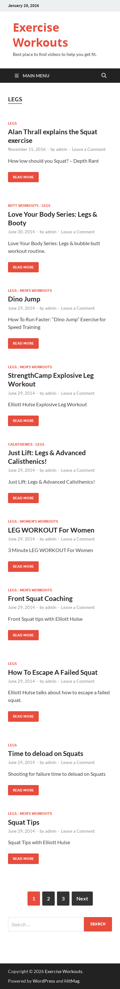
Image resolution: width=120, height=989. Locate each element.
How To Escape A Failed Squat (53, 672)
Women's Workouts (39, 521)
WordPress (44, 981)
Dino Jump (24, 299)
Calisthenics (20, 444)
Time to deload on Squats (45, 753)
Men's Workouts (36, 290)
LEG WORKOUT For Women (51, 530)
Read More (21, 175)
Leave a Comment (89, 149)
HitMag (71, 981)
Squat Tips (23, 822)
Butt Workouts (23, 205)
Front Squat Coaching (40, 598)
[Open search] (104, 75)
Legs (12, 123)
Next (82, 898)
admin (61, 149)
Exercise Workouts (40, 34)
